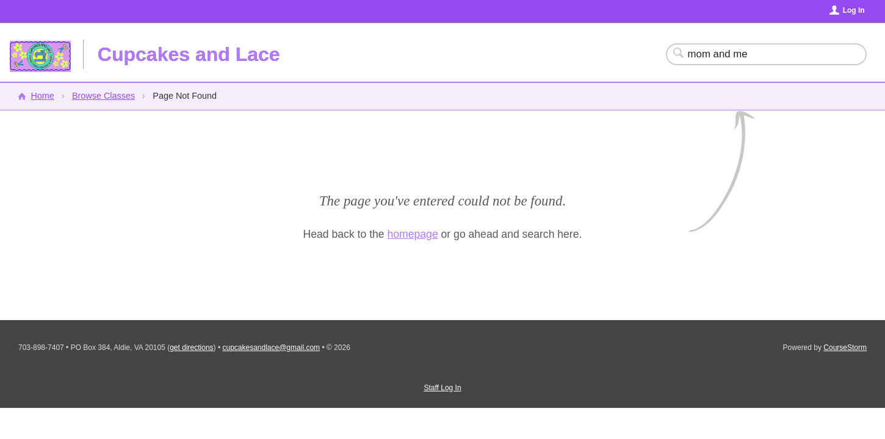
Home (42, 96)
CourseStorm (845, 347)
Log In (854, 10)
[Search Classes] (759, 54)
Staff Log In (442, 388)
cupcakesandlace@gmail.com (271, 347)
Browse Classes (103, 96)
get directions (191, 347)
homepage (413, 234)
